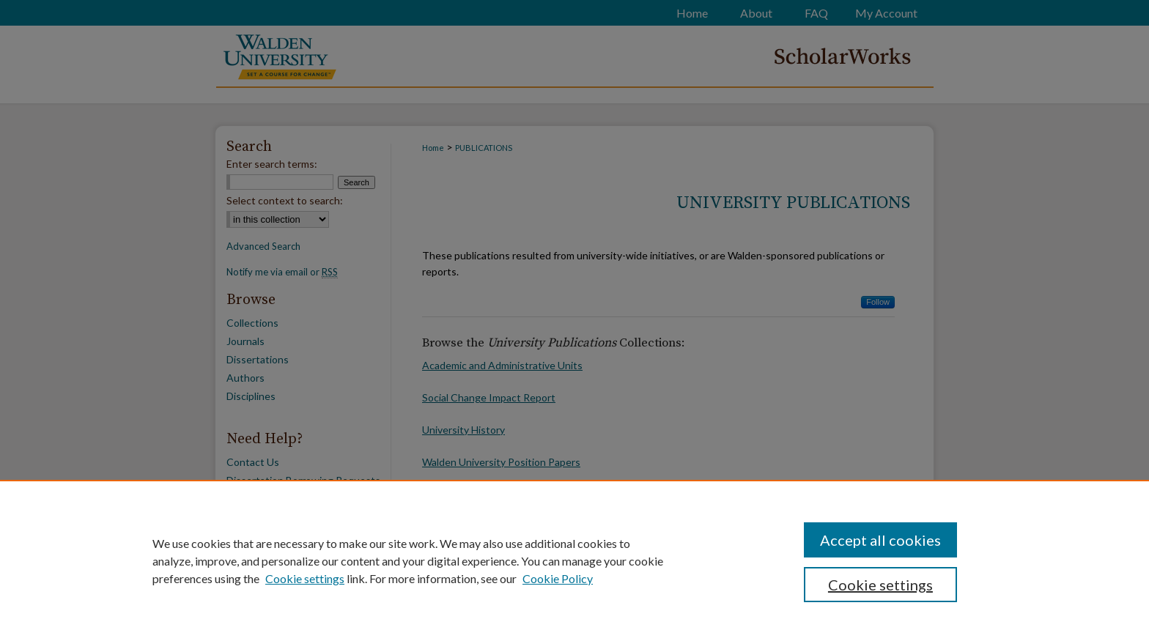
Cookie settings (304, 578)
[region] (574, 560)
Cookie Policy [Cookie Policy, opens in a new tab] (557, 578)
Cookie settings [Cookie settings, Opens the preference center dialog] (880, 584)
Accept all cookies (880, 540)
